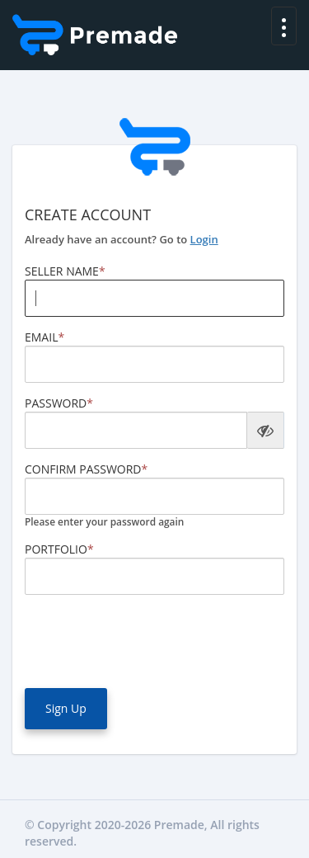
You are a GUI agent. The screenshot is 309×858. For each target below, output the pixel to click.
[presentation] (150, 639)
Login (204, 239)
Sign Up (66, 708)
